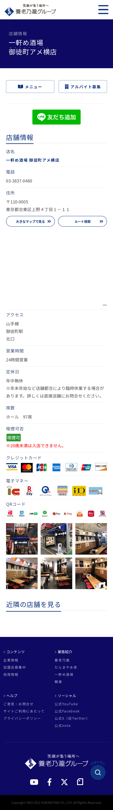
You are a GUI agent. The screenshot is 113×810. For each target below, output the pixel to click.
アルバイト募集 (83, 86)
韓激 (58, 681)
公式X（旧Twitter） (72, 718)
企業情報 (11, 660)
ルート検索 (83, 221)
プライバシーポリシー (22, 718)
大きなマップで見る (30, 221)
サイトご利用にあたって (24, 711)
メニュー (30, 86)
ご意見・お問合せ (18, 704)
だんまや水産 (66, 667)
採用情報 (11, 674)
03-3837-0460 (19, 181)
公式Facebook (67, 711)
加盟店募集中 (14, 667)
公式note (63, 725)
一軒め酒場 (64, 674)
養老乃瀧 (62, 660)
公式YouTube (66, 704)
